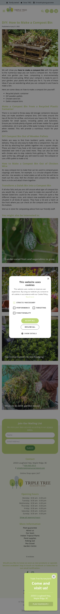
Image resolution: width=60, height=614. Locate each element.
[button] (30, 333)
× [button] (48, 279)
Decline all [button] (30, 327)
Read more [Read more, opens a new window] (30, 297)
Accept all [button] (30, 321)
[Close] (54, 577)
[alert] (30, 307)
